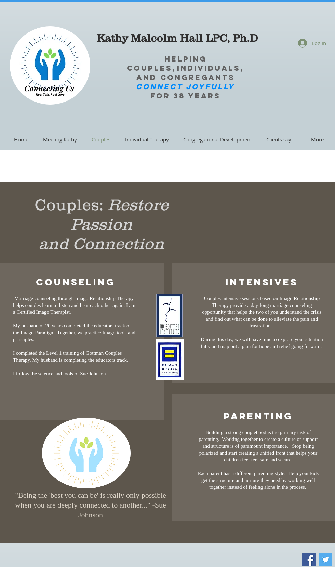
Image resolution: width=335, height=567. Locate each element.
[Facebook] (309, 559)
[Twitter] (325, 559)
